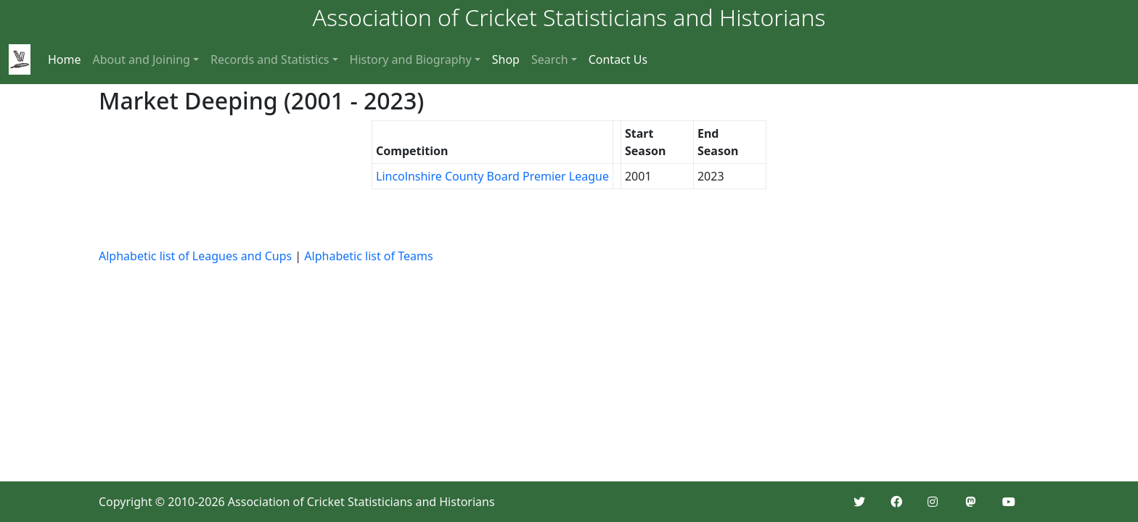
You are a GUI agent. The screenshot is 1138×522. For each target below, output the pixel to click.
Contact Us (618, 59)
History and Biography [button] (411, 59)
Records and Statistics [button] (269, 59)
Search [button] (549, 59)
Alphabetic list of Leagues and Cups (195, 256)
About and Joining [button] (141, 59)
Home (64, 59)
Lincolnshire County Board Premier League (492, 176)
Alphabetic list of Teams (368, 256)
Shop (506, 59)
